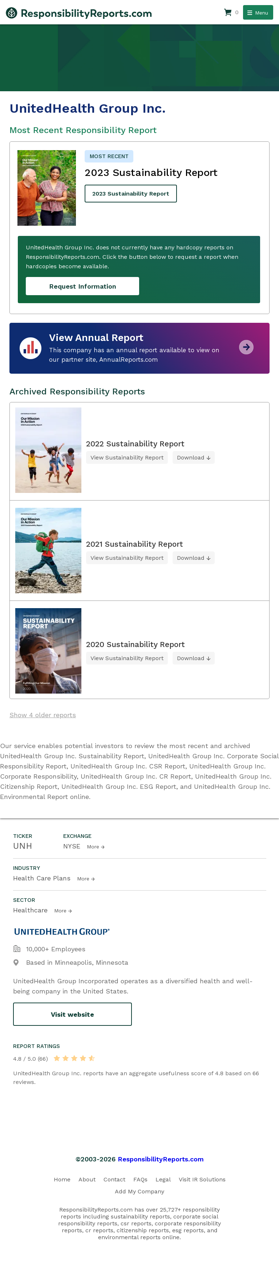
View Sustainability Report (126, 457)
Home (62, 1179)
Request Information (82, 286)
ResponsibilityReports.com (161, 1159)
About (87, 1179)
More (93, 847)
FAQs (140, 1179)
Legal (163, 1179)
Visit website (72, 1014)
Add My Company (139, 1191)
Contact (114, 1179)
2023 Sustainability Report (130, 193)
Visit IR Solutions (202, 1179)
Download (191, 457)
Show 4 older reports (42, 715)
